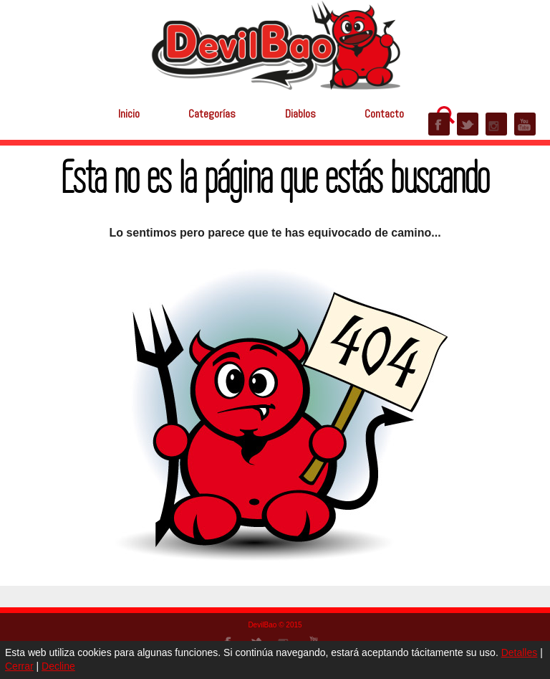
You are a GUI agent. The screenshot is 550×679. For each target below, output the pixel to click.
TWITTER (467, 124)
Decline (58, 666)
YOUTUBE (525, 124)
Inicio (129, 113)
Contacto (384, 113)
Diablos (300, 113)
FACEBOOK (439, 124)
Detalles (519, 652)
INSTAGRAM (496, 124)
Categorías (212, 113)
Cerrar (19, 666)
